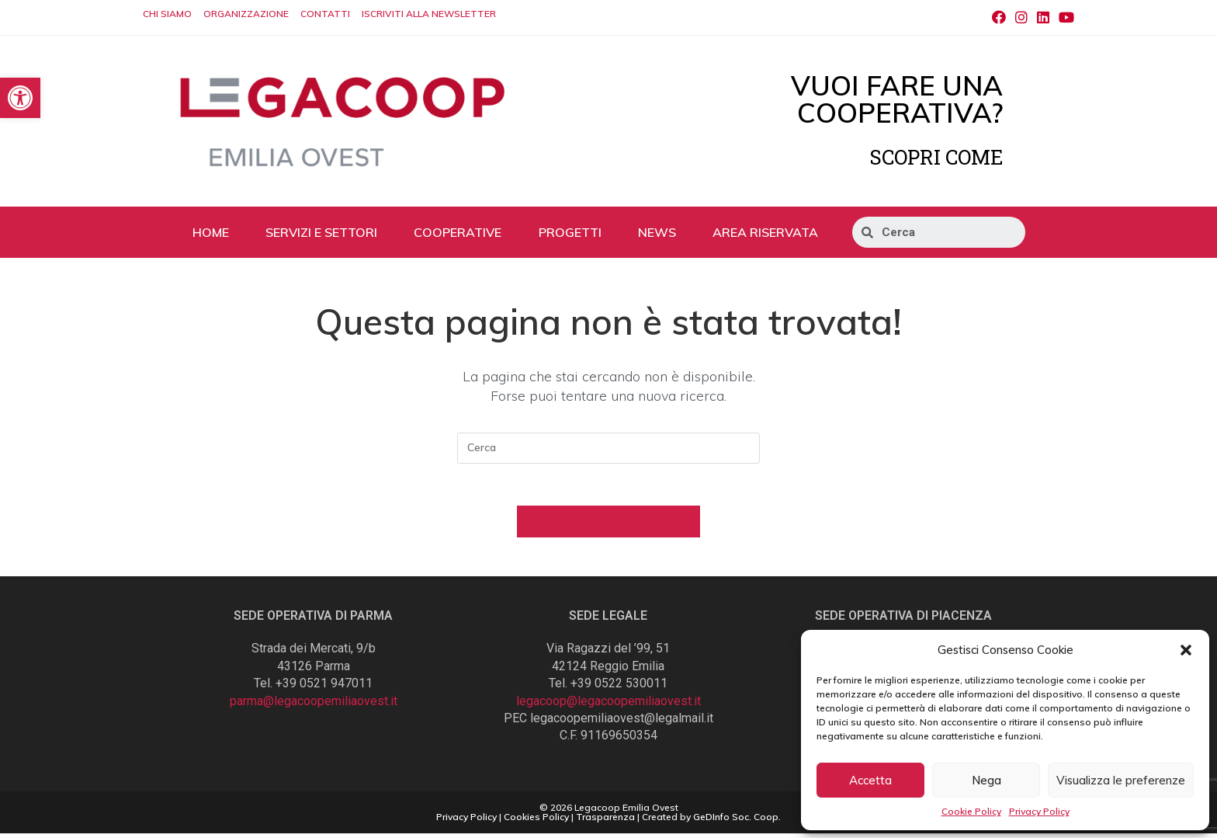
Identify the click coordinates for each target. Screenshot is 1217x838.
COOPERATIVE (457, 232)
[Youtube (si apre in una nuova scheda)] (1064, 18)
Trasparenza (605, 821)
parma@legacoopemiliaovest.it (313, 705)
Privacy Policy (1039, 811)
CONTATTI (325, 13)
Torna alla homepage (609, 526)
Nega (986, 780)
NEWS (657, 232)
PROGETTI (570, 232)
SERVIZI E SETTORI (321, 232)
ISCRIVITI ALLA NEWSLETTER (429, 13)
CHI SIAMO (167, 13)
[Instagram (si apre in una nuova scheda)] (1021, 18)
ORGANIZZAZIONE (246, 13)
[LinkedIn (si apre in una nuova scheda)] (1043, 18)
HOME (210, 232)
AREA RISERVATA (765, 232)
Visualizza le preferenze (1120, 780)
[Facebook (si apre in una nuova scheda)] (999, 18)
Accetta (870, 780)
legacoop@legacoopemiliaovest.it (608, 705)
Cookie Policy (971, 811)
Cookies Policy (536, 821)
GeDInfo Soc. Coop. (737, 821)
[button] (1186, 650)
